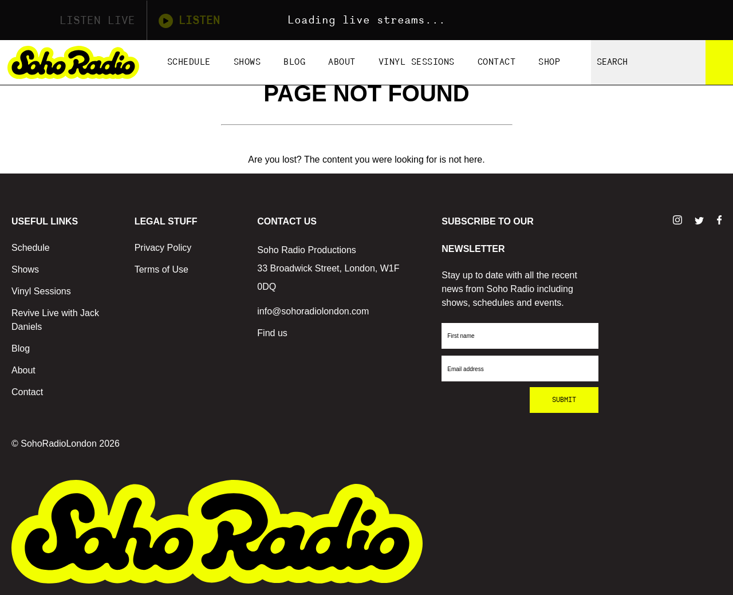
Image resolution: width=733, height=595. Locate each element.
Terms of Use (161, 269)
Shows (247, 62)
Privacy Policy (163, 248)
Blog (294, 62)
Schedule (189, 62)
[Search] (719, 62)
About (342, 62)
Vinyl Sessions (417, 62)
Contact (497, 62)
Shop (549, 62)
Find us (272, 333)
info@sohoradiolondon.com (313, 311)
